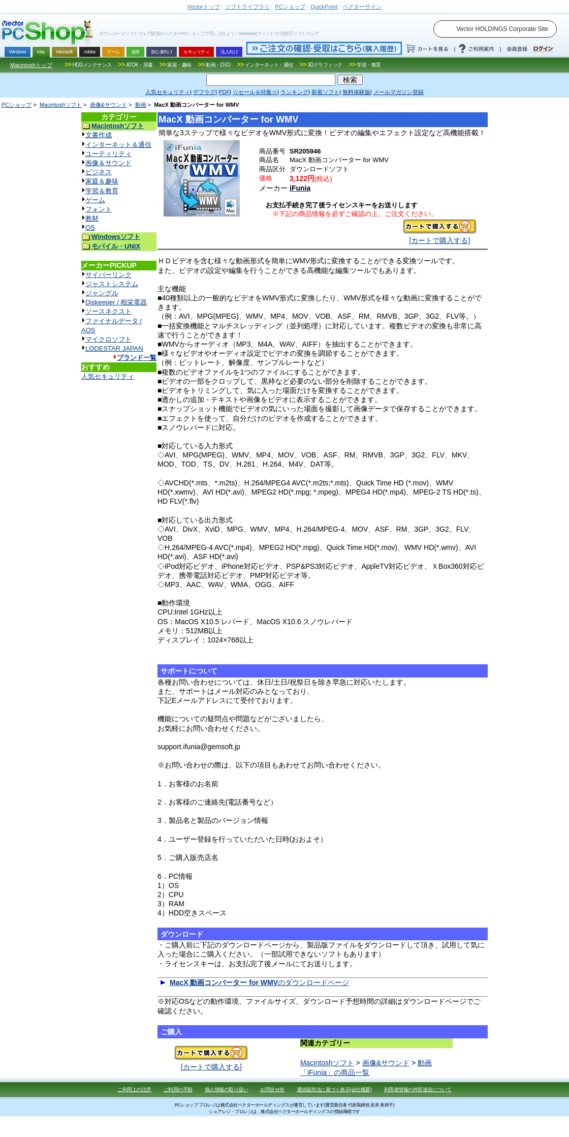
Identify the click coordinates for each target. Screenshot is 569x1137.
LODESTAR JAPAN (114, 348)
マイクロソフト (108, 339)
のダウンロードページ (259, 982)
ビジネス (98, 172)
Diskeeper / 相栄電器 (116, 302)
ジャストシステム (111, 284)
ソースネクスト (108, 311)
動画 (140, 105)
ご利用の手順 (178, 1089)
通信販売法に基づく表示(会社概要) (334, 1089)
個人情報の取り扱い (226, 1089)
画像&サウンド (108, 105)
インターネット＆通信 (118, 144)
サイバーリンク (108, 275)
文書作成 (98, 135)
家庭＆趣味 (101, 181)
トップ (203, 7)
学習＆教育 (101, 191)
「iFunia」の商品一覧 (334, 1072)
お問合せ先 (272, 1089)
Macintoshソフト (61, 105)
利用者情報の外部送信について (418, 1089)
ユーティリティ (108, 154)
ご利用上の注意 (134, 1089)
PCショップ (16, 105)
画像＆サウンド (108, 163)
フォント (98, 209)
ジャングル (101, 293)
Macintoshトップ (31, 65)
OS (90, 227)
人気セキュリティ (107, 376)
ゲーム (95, 200)
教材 (92, 218)
